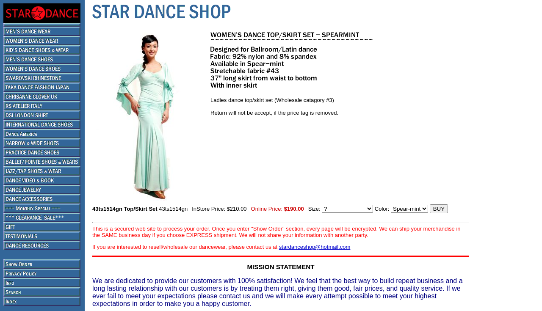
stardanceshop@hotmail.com (315, 247)
